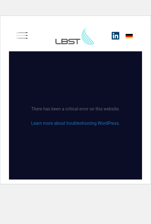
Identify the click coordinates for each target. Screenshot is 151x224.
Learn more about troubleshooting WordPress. (75, 123)
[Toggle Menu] (21, 35)
